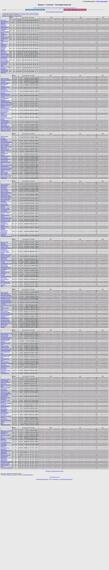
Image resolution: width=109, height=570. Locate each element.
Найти (45, 7)
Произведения (59, 11)
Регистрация (40, 7)
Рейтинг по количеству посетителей (11, 15)
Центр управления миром (4, 34)
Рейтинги (50, 7)
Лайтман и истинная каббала (3, 48)
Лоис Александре (101, 1)
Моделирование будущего (5, 22)
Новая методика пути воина (5, 28)
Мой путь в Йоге (5, 55)
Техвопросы (73, 7)
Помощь (68, 7)
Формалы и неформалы (3, 45)
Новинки (60, 7)
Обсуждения (54, 7)
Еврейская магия (5, 37)
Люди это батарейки (6, 80)
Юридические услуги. (75, 9)
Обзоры (64, 7)
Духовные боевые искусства (5, 88)
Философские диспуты (4, 85)
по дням (23, 14)
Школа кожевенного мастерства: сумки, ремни (35, 9)
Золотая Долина (5, 78)
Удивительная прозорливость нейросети (4, 71)
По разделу (3, 20)
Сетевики (3, 81)
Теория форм (4, 57)
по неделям (28, 14)
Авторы (48, 11)
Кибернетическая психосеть (5, 67)
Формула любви (5, 54)
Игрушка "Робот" (5, 82)
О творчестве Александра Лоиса (4, 64)
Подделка (3, 51)
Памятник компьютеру (4, 25)
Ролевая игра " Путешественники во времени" (6, 91)
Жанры (53, 11)
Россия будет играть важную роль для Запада (5, 60)
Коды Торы (3, 52)
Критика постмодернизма (5, 31)
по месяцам (35, 14)
